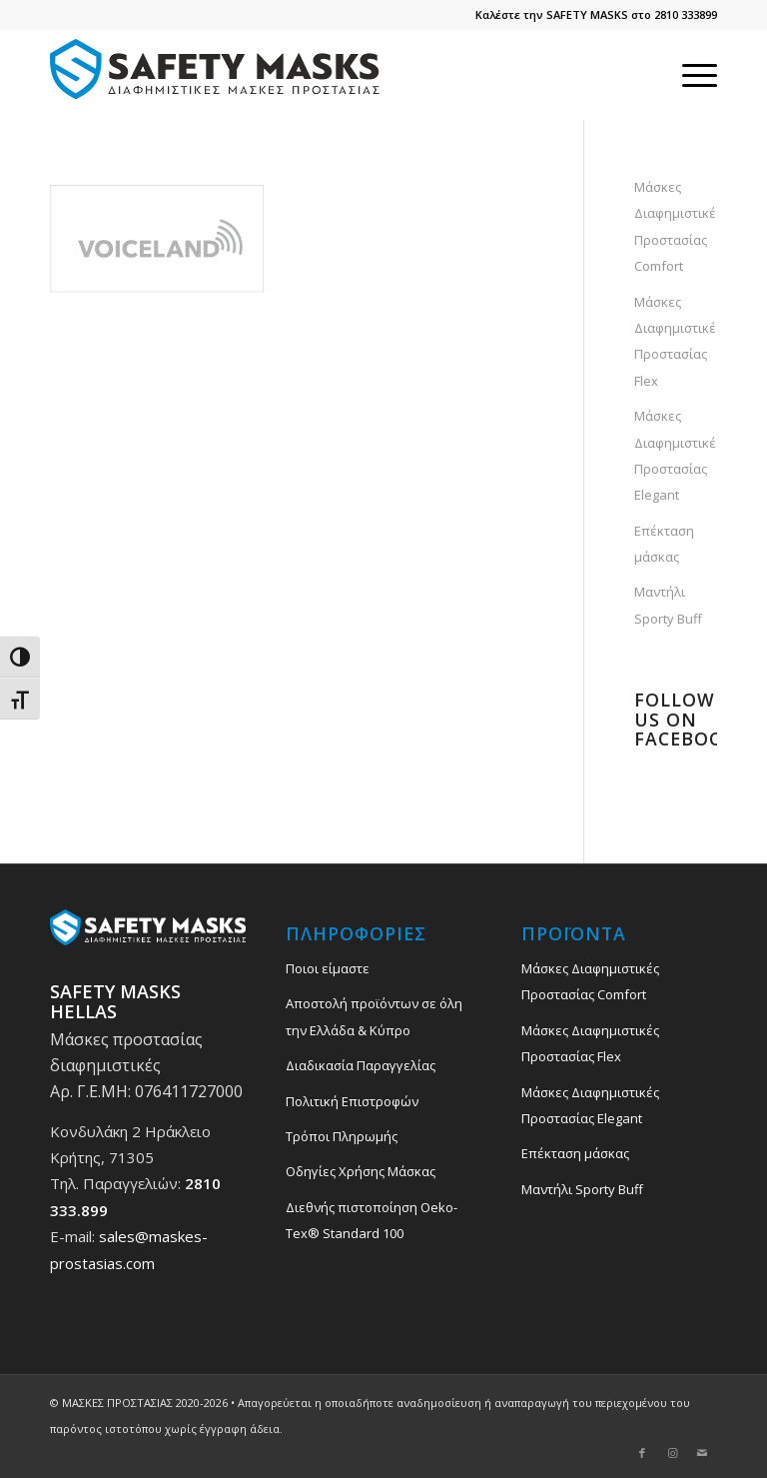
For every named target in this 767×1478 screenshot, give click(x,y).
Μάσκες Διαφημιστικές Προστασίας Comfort (675, 226)
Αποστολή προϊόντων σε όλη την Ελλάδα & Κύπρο (374, 1016)
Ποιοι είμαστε (328, 968)
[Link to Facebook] (642, 1453)
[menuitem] (689, 75)
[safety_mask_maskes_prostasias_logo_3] (219, 75)
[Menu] (689, 75)
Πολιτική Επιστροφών (352, 1101)
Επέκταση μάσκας (664, 544)
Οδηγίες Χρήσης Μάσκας (360, 1171)
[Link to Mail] (702, 1453)
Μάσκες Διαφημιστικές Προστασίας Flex (675, 341)
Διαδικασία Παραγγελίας (360, 1065)
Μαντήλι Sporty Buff (668, 605)
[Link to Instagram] (672, 1453)
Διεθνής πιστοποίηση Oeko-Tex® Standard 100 (371, 1220)
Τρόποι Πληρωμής (341, 1136)
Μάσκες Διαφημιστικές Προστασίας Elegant (675, 455)
